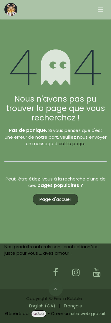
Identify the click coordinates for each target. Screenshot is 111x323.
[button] (56, 289)
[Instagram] (76, 272)
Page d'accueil (55, 199)
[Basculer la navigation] (100, 9)
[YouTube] (97, 272)
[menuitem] (42, 306)
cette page (71, 143)
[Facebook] (55, 272)
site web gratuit (88, 313)
